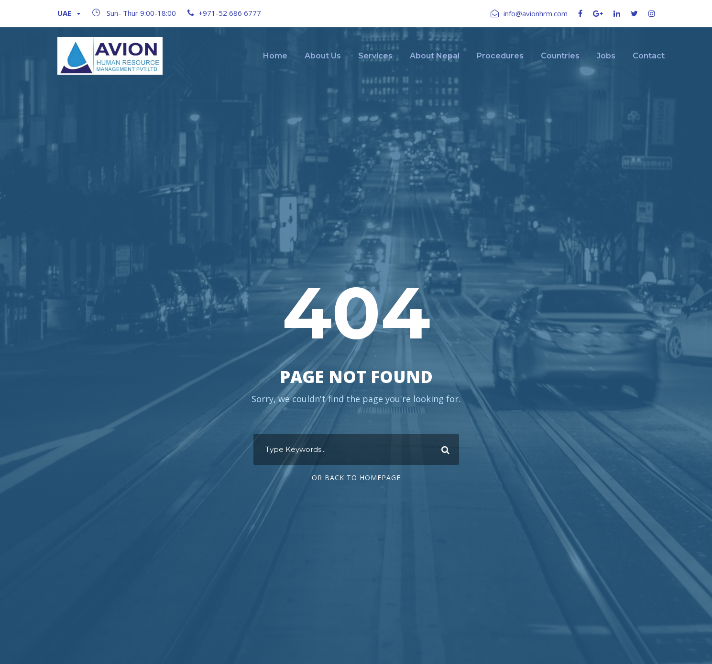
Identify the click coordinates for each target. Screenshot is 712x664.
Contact (649, 55)
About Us (323, 55)
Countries (560, 55)
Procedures (500, 55)
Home (275, 55)
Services (375, 55)
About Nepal (435, 55)
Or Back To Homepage (356, 477)
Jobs (606, 55)
